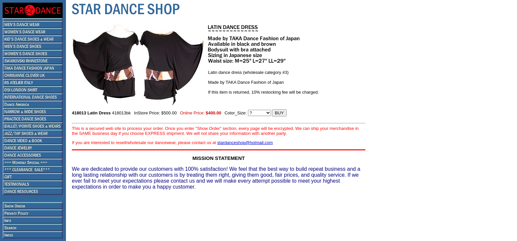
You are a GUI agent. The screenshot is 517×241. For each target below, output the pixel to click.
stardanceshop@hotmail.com (245, 142)
